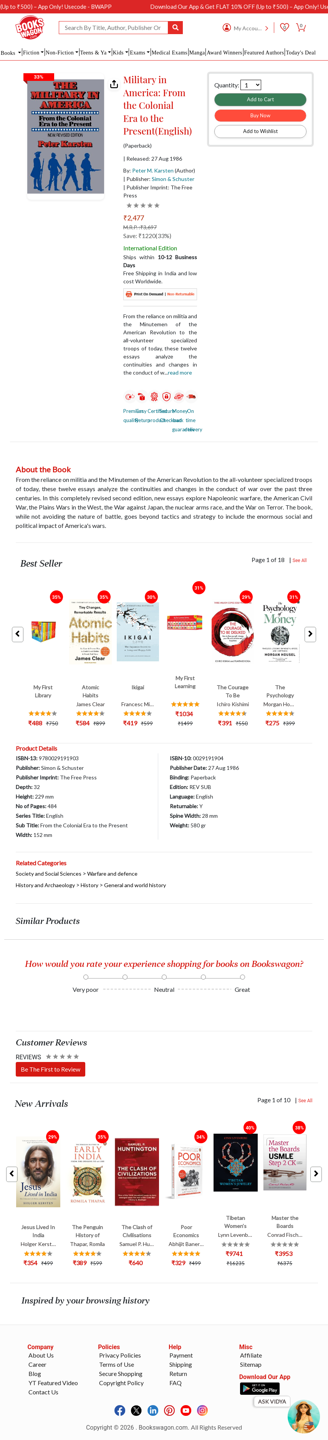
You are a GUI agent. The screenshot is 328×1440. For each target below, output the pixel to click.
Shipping (180, 1364)
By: (148, 170)
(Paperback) (137, 146)
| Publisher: (158, 179)
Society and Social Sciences (48, 873)
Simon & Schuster (173, 179)
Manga (197, 53)
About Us (41, 1355)
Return (178, 1373)
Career (37, 1364)
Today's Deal (301, 53)
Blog (34, 1373)
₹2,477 (133, 218)
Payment (181, 1355)
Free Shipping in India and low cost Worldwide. (160, 277)
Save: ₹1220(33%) (147, 235)
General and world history (135, 885)
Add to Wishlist (260, 131)
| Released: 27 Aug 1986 (152, 159)
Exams (137, 53)
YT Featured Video (53, 1382)
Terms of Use (116, 1364)
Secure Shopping (120, 1373)
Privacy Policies (120, 1355)
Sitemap (251, 1364)
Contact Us (43, 1392)
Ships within (160, 261)
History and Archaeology (45, 885)
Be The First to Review (50, 1069)
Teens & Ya (93, 53)
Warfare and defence (112, 873)
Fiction (31, 53)
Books (9, 53)
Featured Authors (264, 53)
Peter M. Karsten (153, 170)
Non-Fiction (60, 53)
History (89, 885)
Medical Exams (169, 53)
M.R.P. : (140, 227)
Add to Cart (260, 99)
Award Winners (224, 53)
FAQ (175, 1382)
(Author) (185, 170)
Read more (180, 372)
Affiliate (251, 1355)
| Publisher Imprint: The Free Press (157, 191)
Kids (118, 53)
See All (300, 560)
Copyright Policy (121, 1382)
